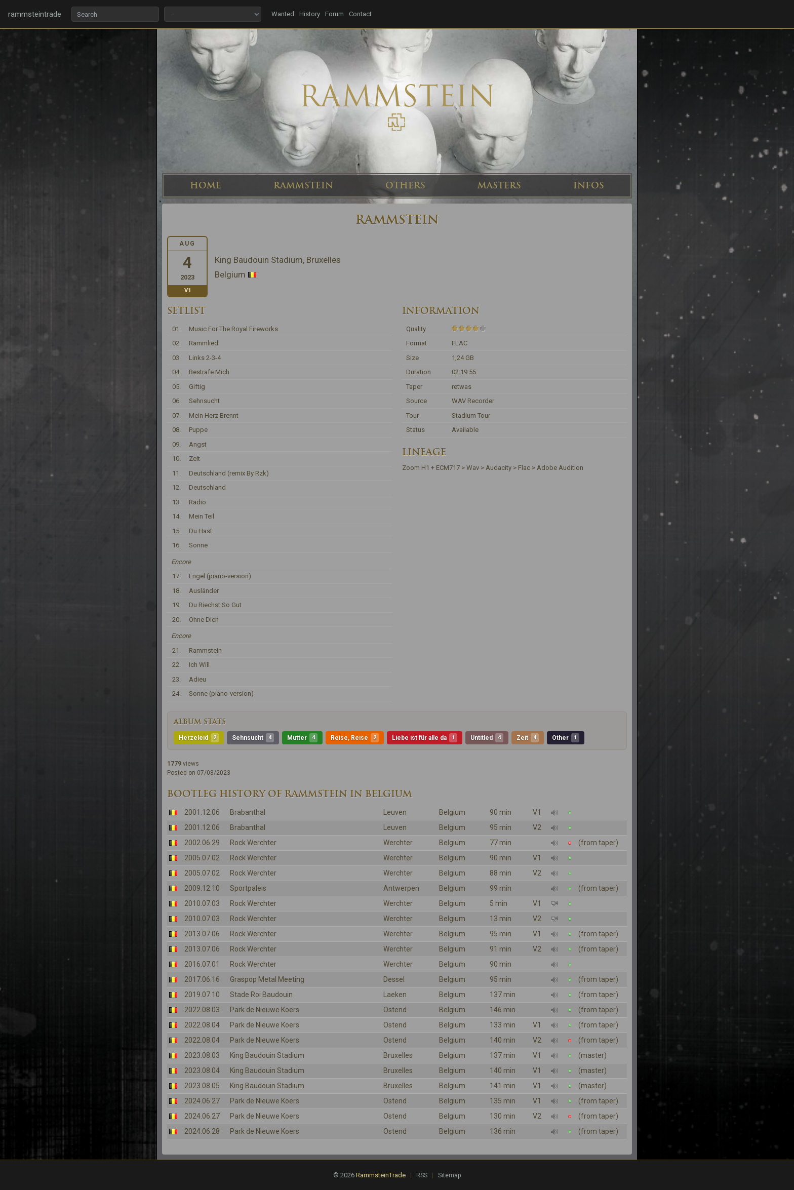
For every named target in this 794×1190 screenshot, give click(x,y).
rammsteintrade (34, 14)
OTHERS (405, 185)
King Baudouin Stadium (267, 1055)
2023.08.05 (202, 1086)
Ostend (395, 1010)
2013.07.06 (202, 934)
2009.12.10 (202, 888)
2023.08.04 (202, 1070)
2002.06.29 (202, 843)
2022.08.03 (202, 1010)
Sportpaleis (248, 888)
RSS (421, 1175)
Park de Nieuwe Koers (264, 1010)
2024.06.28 (202, 1131)
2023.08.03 (202, 1055)
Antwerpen (401, 888)
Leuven (395, 812)
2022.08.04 (202, 1025)
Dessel (394, 979)
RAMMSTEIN (303, 185)
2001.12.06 (202, 812)
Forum (334, 14)
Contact (360, 14)
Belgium (452, 812)
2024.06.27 (202, 1101)
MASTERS (499, 185)
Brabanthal (247, 812)
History (309, 14)
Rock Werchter (253, 843)
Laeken (395, 994)
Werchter (398, 843)
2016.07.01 (202, 964)
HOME (205, 185)
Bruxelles (398, 1055)
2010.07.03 (202, 903)
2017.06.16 (202, 979)
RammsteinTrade (381, 1175)
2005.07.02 (202, 858)
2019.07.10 (202, 994)
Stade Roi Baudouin (261, 994)
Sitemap (449, 1175)
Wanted (282, 14)
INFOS (588, 185)
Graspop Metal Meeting (267, 979)
